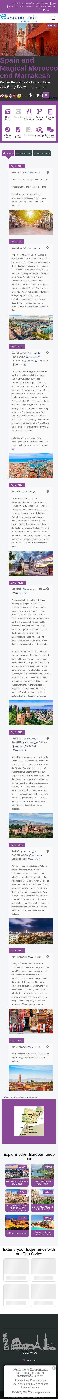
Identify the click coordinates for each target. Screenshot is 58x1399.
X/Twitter (29, 1359)
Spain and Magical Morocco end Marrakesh (29, 68)
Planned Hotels (23, 153)
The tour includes (42, 153)
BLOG (53, 3)
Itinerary (8, 153)
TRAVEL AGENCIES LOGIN (27, 7)
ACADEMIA (10, 7)
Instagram (29, 1353)
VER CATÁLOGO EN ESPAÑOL (20, 3)
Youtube (28, 1365)
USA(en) (51, 10)
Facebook (29, 1346)
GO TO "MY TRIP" (42, 3)
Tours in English (48, 7)
